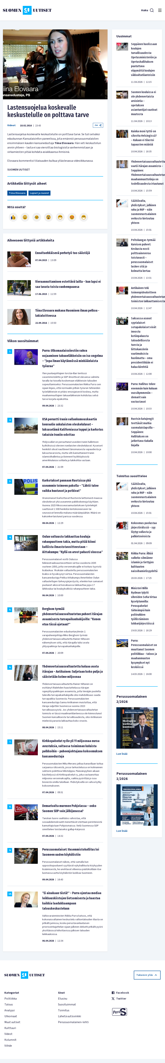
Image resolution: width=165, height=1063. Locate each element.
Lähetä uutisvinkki (69, 1016)
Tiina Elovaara (17, 193)
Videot (11, 125)
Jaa (98, 125)
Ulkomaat (10, 1016)
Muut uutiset (12, 1022)
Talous (8, 1004)
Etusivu (62, 999)
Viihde (8, 1046)
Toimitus (63, 1010)
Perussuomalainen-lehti (73, 1022)
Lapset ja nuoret (39, 193)
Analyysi (9, 1010)
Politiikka (10, 999)
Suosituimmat (67, 1004)
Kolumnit (10, 1040)
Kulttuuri (10, 1028)
